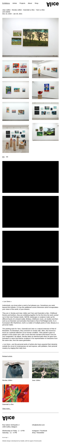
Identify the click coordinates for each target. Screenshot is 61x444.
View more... (6, 408)
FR (7, 157)
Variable (22, 441)
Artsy (34, 433)
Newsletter (40, 433)
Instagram (35, 431)
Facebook (43, 431)
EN (3, 157)
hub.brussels (38, 441)
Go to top (5, 437)
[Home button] (52, 4)
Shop (36, 3)
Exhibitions (6, 3)
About (30, 3)
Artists (15, 3)
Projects (22, 3)
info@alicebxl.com (38, 425)
